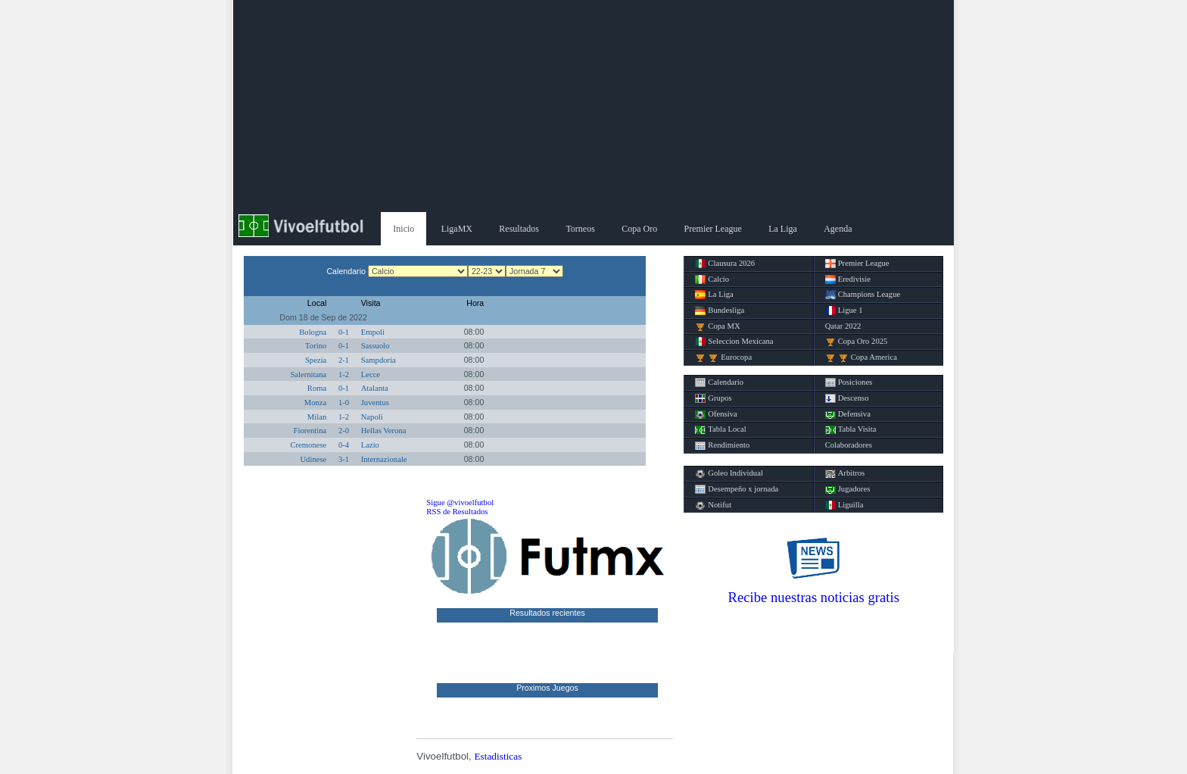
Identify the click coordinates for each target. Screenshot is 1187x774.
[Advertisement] (593, 106)
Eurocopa (723, 357)
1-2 (343, 374)
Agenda (838, 228)
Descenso (847, 398)
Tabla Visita (851, 429)
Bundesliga (719, 310)
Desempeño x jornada (736, 489)
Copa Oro (639, 228)
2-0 (343, 430)
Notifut (713, 505)
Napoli (372, 417)
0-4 (343, 445)
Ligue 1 (844, 310)
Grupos (713, 398)
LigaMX (456, 228)
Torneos (579, 228)
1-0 (343, 402)
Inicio (403, 228)
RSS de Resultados (457, 511)
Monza (315, 402)
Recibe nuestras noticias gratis (813, 597)
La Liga (782, 228)
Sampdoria (378, 360)
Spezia (315, 360)
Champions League (863, 294)
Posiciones (849, 382)
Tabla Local (720, 429)
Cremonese (308, 445)
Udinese (313, 459)
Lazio (370, 445)
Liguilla (844, 505)
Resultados (519, 228)
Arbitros (845, 473)
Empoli (373, 332)
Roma (316, 388)
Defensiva (848, 414)
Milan (316, 417)
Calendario (719, 382)
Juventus (375, 402)
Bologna (312, 332)
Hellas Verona (384, 430)
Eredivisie (848, 279)
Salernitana (308, 374)
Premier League (713, 228)
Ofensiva (716, 414)
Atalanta (374, 388)
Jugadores (848, 489)
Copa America (861, 357)
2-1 (343, 360)
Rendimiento (722, 445)
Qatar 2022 (843, 326)
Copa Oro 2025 (856, 341)
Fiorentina (310, 430)
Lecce (370, 374)
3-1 (343, 459)
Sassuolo (375, 346)
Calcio (712, 279)
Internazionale (384, 459)
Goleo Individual (729, 473)
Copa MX (717, 326)
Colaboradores (848, 445)
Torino (315, 346)
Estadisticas (498, 756)
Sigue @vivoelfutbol (460, 502)
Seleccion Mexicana (734, 341)
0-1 (343, 332)
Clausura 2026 (725, 263)
